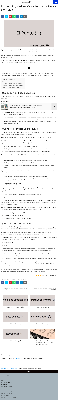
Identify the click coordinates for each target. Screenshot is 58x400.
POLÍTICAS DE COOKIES (6, 386)
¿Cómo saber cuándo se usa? (12, 87)
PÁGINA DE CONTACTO (6, 382)
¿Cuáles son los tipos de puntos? (12, 83)
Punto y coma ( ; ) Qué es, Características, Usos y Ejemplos (14, 288)
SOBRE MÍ (3, 380)
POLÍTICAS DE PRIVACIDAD (7, 388)
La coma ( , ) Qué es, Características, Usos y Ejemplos (45, 288)
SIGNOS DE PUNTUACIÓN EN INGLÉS (9, 397)
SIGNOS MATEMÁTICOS (6, 394)
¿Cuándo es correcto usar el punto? (13, 85)
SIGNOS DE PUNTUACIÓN (6, 392)
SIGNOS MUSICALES (5, 395)
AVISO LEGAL (4, 384)
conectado (19, 358)
